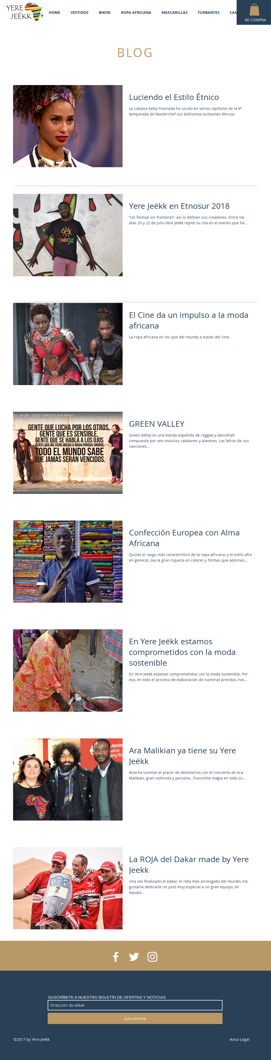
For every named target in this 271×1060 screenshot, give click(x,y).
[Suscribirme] (135, 1018)
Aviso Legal (239, 1039)
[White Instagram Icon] (152, 956)
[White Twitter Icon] (134, 956)
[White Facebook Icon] (115, 956)
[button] (254, 9)
